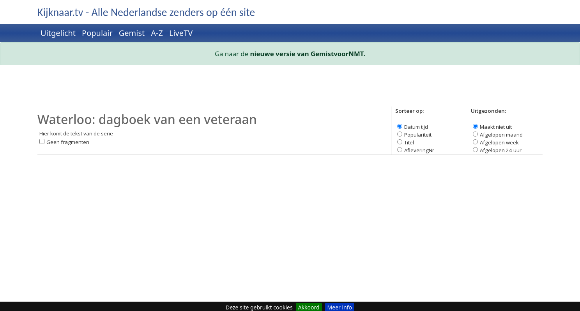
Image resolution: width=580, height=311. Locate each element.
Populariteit (417, 134)
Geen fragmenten (67, 142)
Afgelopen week (499, 142)
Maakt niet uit (496, 126)
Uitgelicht (58, 33)
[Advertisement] (271, 89)
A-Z (157, 33)
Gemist (132, 33)
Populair (97, 33)
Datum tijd (416, 126)
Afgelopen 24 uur (501, 150)
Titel (409, 142)
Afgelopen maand (501, 134)
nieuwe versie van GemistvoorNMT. (308, 53)
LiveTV (181, 33)
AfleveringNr (419, 150)
